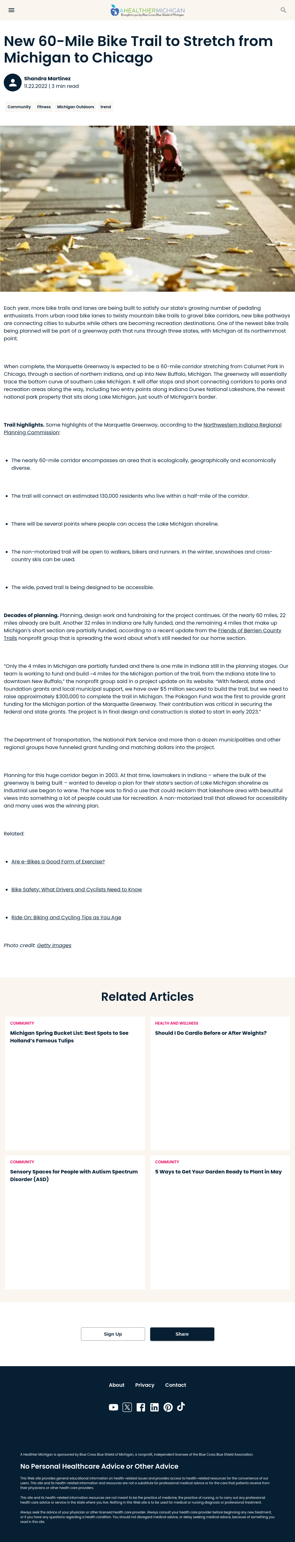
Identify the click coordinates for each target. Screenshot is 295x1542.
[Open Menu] (11, 10)
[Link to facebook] (140, 1408)
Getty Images (54, 945)
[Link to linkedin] (154, 1408)
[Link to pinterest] (168, 1408)
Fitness (44, 107)
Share (182, 1334)
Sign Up (113, 1334)
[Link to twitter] (127, 1408)
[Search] (283, 10)
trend (105, 107)
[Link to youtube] (113, 1408)
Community (19, 107)
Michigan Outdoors (75, 107)
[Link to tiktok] (181, 1408)
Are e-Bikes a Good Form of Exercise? (58, 861)
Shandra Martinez (47, 78)
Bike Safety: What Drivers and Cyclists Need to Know (76, 889)
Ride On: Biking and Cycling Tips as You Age (66, 917)
